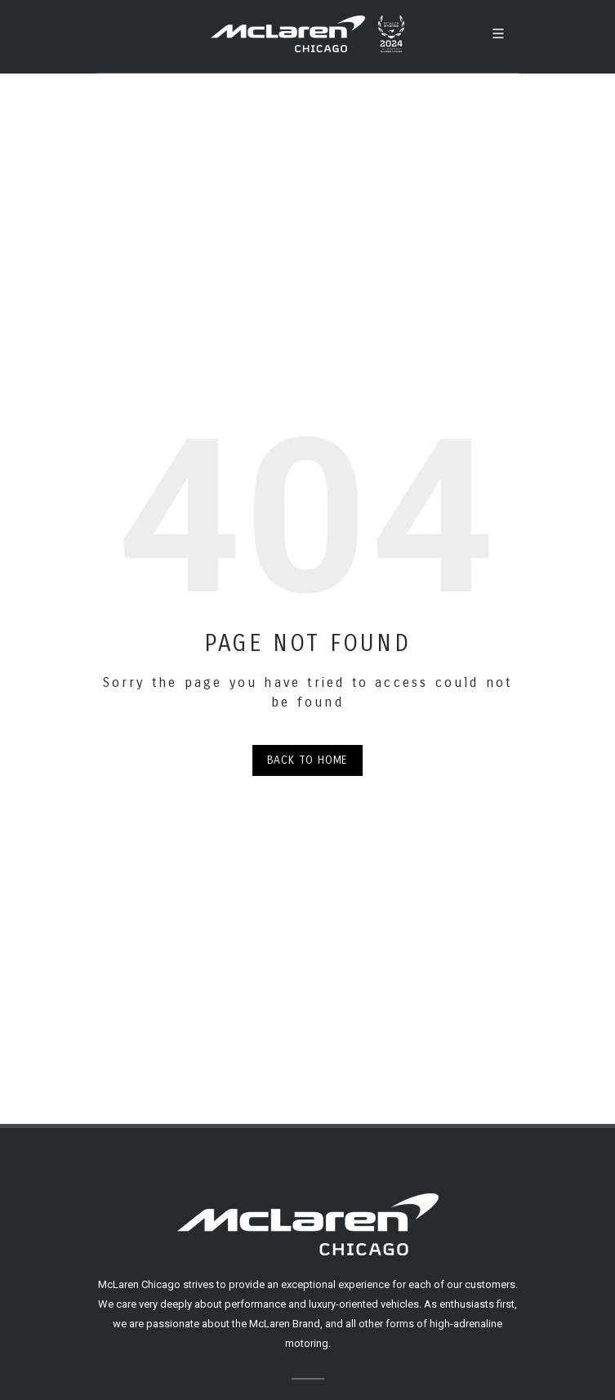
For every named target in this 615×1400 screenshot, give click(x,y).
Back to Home (308, 760)
